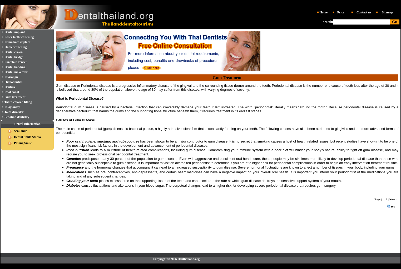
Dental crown (13, 52)
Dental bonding (14, 67)
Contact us (364, 12)
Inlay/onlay (12, 107)
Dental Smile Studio (27, 137)
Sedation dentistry (16, 117)
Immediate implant (17, 42)
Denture (10, 87)
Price (340, 12)
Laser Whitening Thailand (235, 266)
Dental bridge (13, 57)
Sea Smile (20, 131)
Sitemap (387, 12)
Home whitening (15, 47)
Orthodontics (13, 82)
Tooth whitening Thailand (248, 2)
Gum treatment (14, 97)
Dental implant (217, 2)
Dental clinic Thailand (170, 2)
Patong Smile (23, 143)
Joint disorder (13, 112)
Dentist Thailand (196, 2)
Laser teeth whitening (19, 37)
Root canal (11, 92)
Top (392, 206)
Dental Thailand (145, 2)
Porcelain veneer (15, 62)
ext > (393, 199)
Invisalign (11, 77)
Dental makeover (16, 72)
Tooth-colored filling (18, 102)
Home (323, 12)
